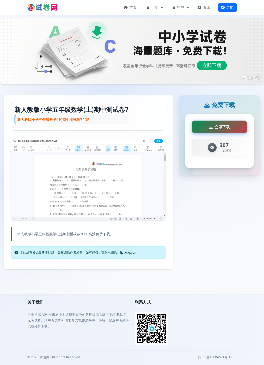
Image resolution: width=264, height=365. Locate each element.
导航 (227, 7)
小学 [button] (152, 7)
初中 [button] (178, 7)
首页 (130, 7)
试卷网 (44, 357)
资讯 (204, 7)
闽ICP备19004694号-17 (215, 357)
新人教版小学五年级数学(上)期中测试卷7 (72, 109)
